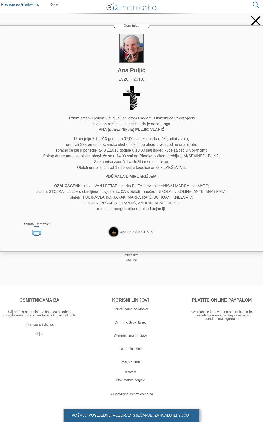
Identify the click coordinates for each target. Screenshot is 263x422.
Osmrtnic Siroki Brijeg (130, 322)
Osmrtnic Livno (130, 349)
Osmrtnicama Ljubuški (130, 336)
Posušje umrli (131, 362)
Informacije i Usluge (39, 324)
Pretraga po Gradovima (21, 4)
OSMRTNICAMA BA (39, 300)
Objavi (39, 334)
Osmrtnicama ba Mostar (130, 309)
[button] (131, 415)
